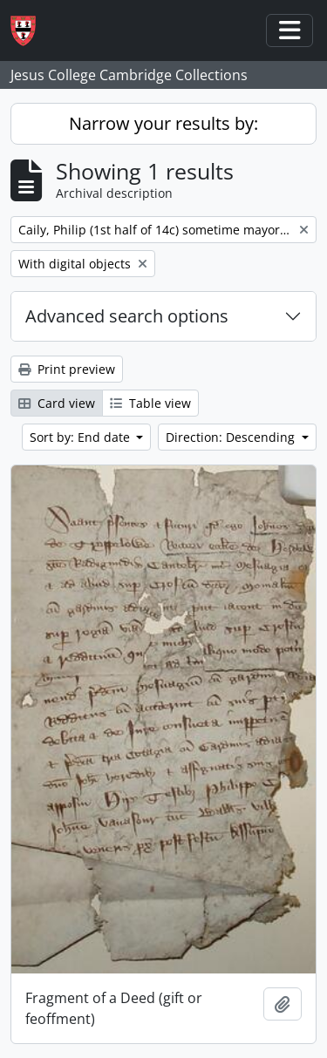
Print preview (66, 369)
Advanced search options (126, 316)
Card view (56, 403)
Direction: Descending (232, 437)
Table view (150, 403)
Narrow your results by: (163, 123)
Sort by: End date (81, 437)
